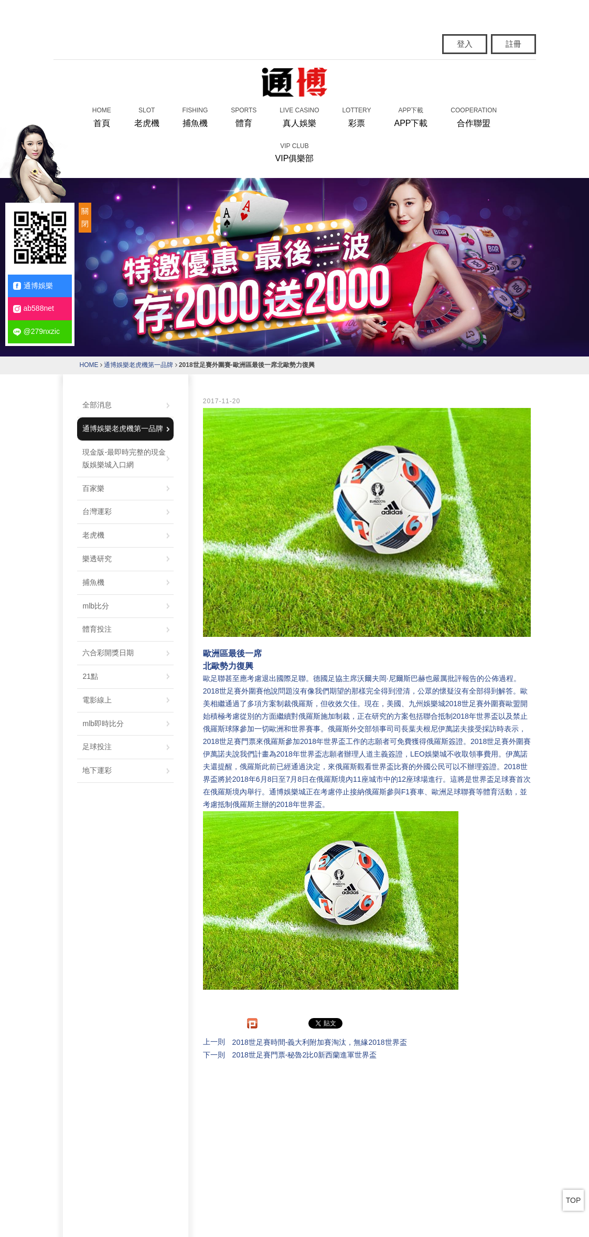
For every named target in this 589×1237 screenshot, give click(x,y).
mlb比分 (95, 606)
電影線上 (97, 700)
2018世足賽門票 (229, 741)
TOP (573, 1200)
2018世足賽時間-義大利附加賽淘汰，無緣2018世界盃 (319, 1042)
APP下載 (410, 116)
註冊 (513, 43)
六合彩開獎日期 (108, 652)
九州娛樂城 (427, 703)
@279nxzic (36, 331)
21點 (90, 676)
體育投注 (97, 629)
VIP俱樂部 (294, 151)
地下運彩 (97, 770)
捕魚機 (195, 116)
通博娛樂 (33, 285)
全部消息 (97, 405)
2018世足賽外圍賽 (233, 691)
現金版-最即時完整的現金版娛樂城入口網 (124, 458)
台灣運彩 (97, 511)
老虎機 (146, 116)
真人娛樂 (299, 116)
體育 (243, 116)
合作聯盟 (474, 116)
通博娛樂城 (287, 792)
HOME (89, 365)
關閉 (85, 217)
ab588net (33, 308)
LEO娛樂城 (428, 754)
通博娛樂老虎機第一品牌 (138, 365)
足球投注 (97, 746)
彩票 (356, 116)
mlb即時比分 (103, 723)
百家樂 (93, 488)
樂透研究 (97, 558)
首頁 (101, 116)
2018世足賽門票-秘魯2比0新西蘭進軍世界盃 (304, 1055)
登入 (465, 43)
